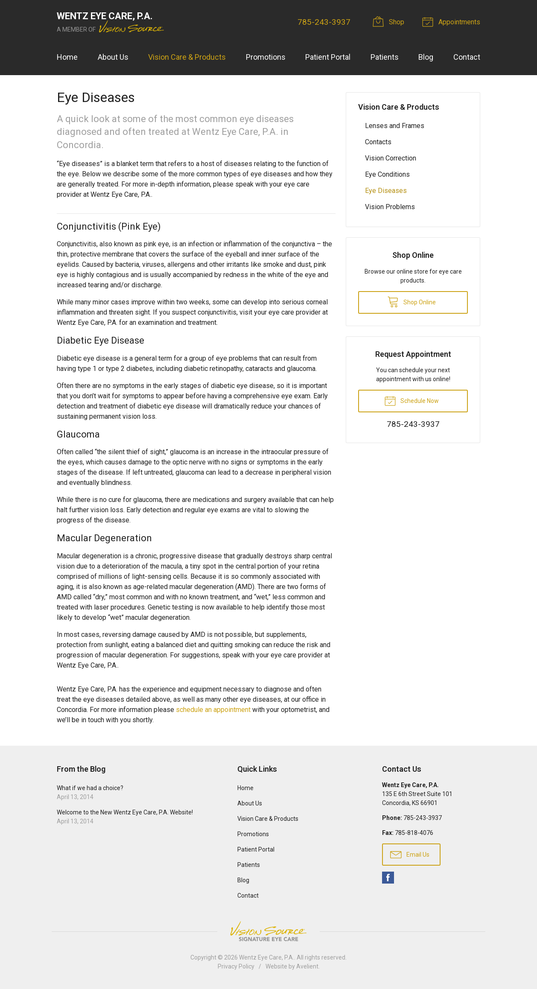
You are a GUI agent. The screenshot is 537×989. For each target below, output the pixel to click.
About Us (113, 57)
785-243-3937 (324, 22)
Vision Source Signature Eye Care (268, 931)
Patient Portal (327, 57)
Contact (466, 57)
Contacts (378, 142)
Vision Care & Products (187, 57)
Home (67, 57)
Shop (389, 21)
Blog (425, 57)
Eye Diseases (386, 191)
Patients (385, 57)
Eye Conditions (387, 174)
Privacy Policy (236, 966)
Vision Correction (390, 158)
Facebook (388, 878)
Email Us (409, 854)
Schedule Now (411, 400)
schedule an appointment (213, 710)
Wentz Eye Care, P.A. (266, 957)
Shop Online (411, 301)
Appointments (452, 21)
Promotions (266, 57)
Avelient (307, 966)
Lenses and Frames (394, 126)
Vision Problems (390, 207)
